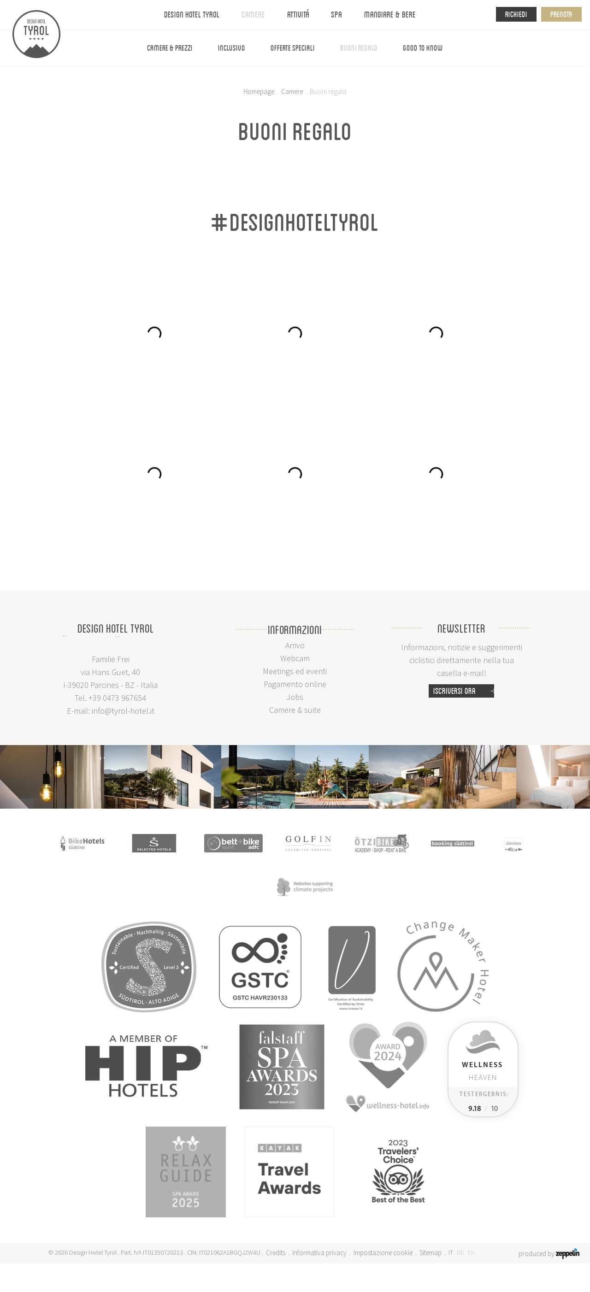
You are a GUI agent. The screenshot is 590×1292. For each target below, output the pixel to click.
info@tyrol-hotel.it (123, 710)
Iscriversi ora (463, 691)
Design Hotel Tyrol (191, 14)
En (471, 1252)
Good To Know (423, 48)
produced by (549, 1253)
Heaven (482, 1071)
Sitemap (430, 1252)
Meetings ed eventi (295, 671)
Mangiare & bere (390, 14)
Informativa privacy (319, 1252)
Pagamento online (295, 684)
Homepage (258, 91)
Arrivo (295, 645)
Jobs (294, 697)
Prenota (561, 14)
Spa (336, 14)
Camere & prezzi (170, 48)
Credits (275, 1252)
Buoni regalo (359, 48)
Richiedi (516, 14)
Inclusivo (231, 48)
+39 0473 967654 (117, 698)
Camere (253, 14)
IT (450, 1252)
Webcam (295, 658)
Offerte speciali (293, 48)
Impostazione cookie (383, 1252)
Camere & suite (295, 710)
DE (460, 1252)
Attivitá (298, 14)
